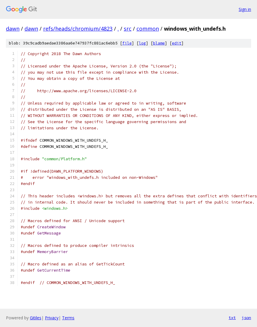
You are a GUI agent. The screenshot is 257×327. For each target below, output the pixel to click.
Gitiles (35, 318)
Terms (68, 318)
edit (176, 43)
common (147, 28)
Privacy (51, 318)
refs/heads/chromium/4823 (78, 28)
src (127, 28)
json (246, 317)
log (142, 43)
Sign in (245, 9)
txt (232, 317)
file (127, 43)
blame (159, 43)
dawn (12, 28)
